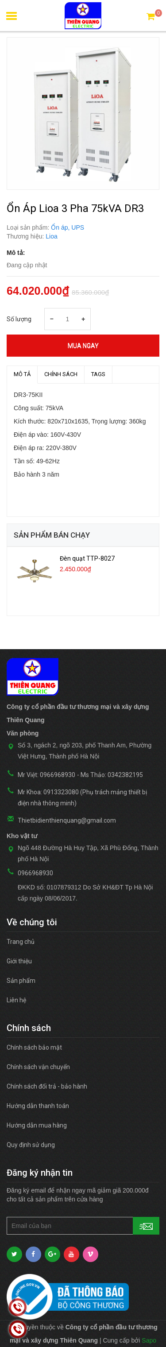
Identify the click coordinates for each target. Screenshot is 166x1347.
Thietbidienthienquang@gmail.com (67, 820)
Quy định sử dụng (31, 1144)
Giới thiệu (19, 961)
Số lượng (19, 319)
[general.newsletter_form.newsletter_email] (83, 1226)
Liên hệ (16, 1000)
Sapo (149, 1340)
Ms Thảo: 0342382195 (112, 774)
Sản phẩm (21, 980)
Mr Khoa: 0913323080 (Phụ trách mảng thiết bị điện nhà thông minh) (82, 798)
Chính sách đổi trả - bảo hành (47, 1086)
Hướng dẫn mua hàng (37, 1125)
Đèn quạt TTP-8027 (87, 558)
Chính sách (60, 374)
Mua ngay (83, 345)
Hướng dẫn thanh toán (38, 1105)
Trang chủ (21, 941)
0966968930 (35, 873)
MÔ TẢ (22, 374)
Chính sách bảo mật (34, 1047)
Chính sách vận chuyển (38, 1066)
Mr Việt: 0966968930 (46, 774)
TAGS (98, 374)
